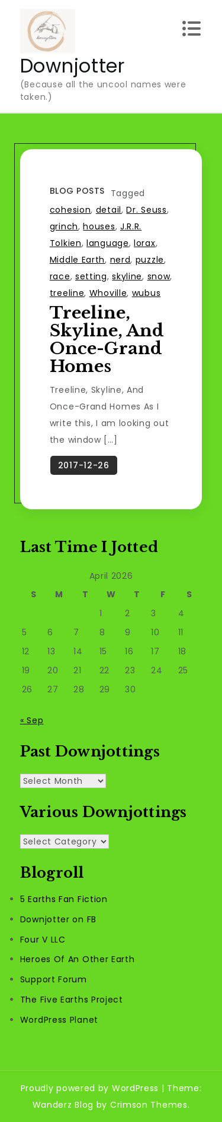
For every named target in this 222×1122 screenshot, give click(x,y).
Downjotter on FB (58, 919)
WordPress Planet (59, 1020)
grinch (64, 226)
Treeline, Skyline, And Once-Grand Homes (107, 339)
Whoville (108, 293)
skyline (127, 276)
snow (158, 276)
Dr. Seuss (146, 210)
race (60, 276)
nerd (120, 260)
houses (99, 226)
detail (108, 210)
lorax (145, 243)
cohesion (70, 210)
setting (91, 276)
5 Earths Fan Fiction (64, 899)
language (107, 243)
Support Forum (53, 979)
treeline (67, 293)
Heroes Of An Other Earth (77, 959)
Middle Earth (77, 260)
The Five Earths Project (71, 1000)
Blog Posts (77, 191)
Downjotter (72, 65)
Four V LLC (43, 939)
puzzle (150, 260)
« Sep (32, 720)
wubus (146, 293)
